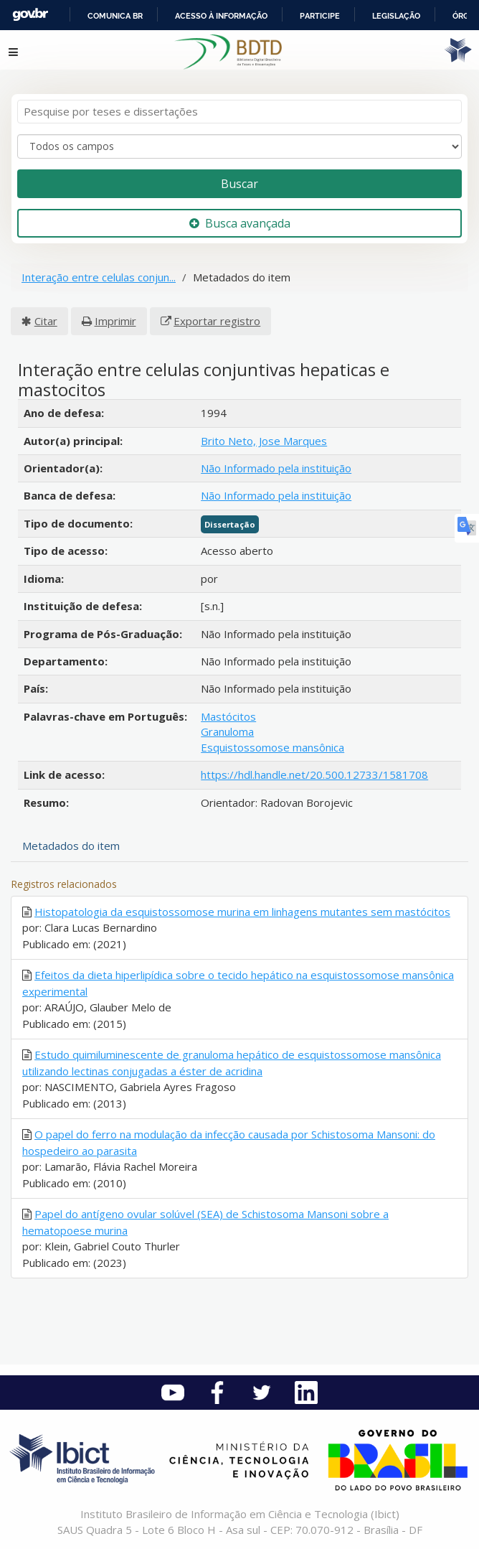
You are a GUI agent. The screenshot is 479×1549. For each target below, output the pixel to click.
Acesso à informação (221, 15)
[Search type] (239, 146)
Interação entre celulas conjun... (99, 277)
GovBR (30, 15)
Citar (45, 321)
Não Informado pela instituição (276, 468)
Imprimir (115, 321)
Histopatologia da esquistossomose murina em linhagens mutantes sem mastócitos (242, 911)
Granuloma (227, 731)
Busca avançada (239, 223)
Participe (320, 15)
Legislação (396, 15)
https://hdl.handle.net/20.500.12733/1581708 (314, 774)
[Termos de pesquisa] (239, 111)
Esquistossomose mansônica (272, 747)
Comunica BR (115, 15)
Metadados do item (71, 845)
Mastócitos (228, 716)
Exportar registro (217, 321)
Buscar (239, 184)
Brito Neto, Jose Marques (264, 441)
